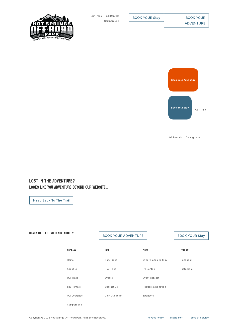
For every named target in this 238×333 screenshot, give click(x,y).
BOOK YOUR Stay (146, 18)
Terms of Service (199, 317)
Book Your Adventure (183, 79)
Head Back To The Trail (51, 200)
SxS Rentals (112, 16)
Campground (111, 21)
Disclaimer (176, 317)
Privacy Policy (156, 317)
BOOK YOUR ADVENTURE (195, 20)
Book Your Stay (180, 107)
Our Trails (96, 16)
